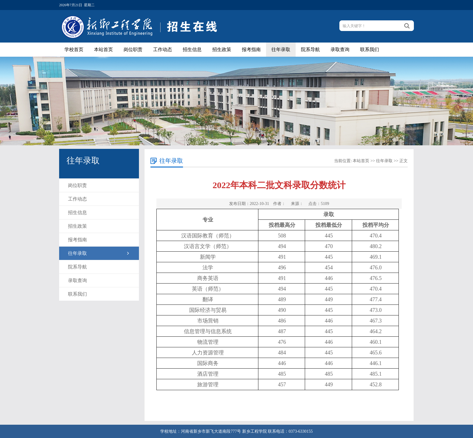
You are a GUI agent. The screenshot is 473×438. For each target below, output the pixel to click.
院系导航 (310, 49)
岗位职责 (133, 49)
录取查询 (340, 49)
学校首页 (73, 49)
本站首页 (103, 49)
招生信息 (192, 49)
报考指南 (251, 49)
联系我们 (369, 49)
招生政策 (221, 49)
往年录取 (280, 49)
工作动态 (162, 49)
